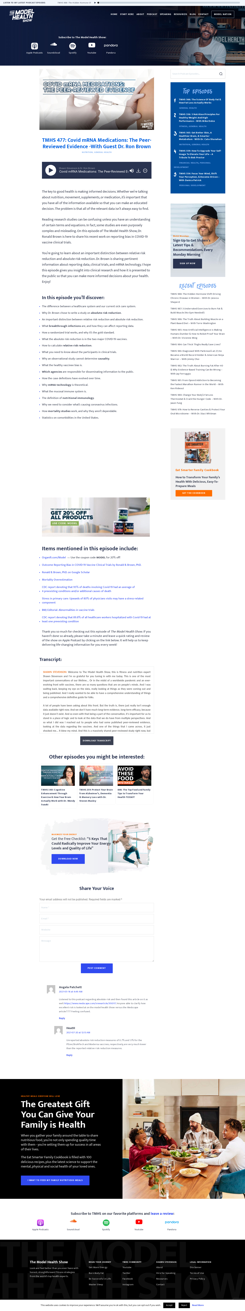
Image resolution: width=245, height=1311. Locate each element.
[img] (145, 171)
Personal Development (192, 185)
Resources (180, 14)
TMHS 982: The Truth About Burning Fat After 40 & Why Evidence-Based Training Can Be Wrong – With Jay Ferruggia (197, 370)
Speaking (165, 14)
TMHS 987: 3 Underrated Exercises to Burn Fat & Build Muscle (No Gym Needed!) (197, 311)
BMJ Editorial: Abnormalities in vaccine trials (68, 610)
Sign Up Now (187, 263)
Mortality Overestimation (57, 580)
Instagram (127, 1284)
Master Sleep (96, 1284)
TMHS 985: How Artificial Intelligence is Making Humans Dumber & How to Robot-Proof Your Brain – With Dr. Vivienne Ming (198, 334)
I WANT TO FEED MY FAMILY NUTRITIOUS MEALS (55, 1180)
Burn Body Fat (96, 1273)
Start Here (127, 14)
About (140, 14)
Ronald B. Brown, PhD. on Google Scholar (66, 572)
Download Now (68, 859)
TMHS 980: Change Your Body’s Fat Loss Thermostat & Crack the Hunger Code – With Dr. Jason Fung (196, 399)
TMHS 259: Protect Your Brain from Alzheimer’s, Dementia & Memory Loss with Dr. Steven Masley (96, 795)
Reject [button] (184, 1305)
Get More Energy (98, 1267)
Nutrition (87, 152)
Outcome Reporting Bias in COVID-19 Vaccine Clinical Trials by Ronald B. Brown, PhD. (91, 565)
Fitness (183, 126)
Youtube (126, 1267)
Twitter (126, 1273)
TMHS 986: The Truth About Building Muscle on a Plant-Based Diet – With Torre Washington (197, 321)
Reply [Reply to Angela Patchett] (62, 1018)
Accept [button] (169, 1305)
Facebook (127, 1279)
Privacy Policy (197, 1279)
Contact (203, 14)
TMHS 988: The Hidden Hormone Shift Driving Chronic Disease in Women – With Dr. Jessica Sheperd (196, 298)
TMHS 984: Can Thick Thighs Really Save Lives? (196, 344)
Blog (193, 14)
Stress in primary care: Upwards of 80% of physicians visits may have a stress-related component (92, 601)
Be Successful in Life (100, 1279)
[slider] (169, 3)
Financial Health (188, 163)
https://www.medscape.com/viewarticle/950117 (90, 1003)
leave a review (162, 1214)
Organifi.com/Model (54, 558)
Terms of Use (197, 1273)
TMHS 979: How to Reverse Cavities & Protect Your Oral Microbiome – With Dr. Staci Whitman (198, 411)
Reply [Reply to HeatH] (69, 1055)
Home (114, 14)
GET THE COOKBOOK (193, 493)
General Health (103, 152)
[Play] (94, 2)
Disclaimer (196, 1267)
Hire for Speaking (165, 1273)
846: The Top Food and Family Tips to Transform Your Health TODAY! (134, 793)
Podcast (152, 14)
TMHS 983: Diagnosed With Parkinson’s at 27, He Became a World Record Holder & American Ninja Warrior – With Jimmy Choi (197, 355)
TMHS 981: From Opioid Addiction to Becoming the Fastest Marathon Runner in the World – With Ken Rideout (197, 384)
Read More (198, 1305)
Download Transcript (97, 741)
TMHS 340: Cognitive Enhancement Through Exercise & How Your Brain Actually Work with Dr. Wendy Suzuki (58, 797)
